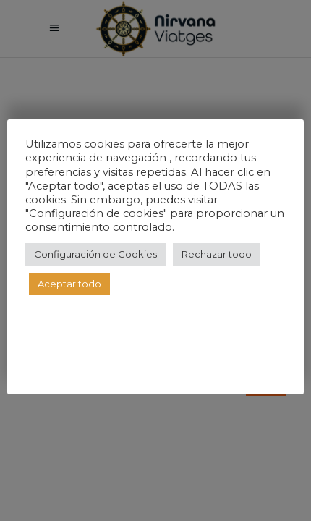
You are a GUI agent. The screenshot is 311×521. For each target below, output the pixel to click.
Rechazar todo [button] (217, 254)
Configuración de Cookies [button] (95, 254)
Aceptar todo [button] (69, 283)
